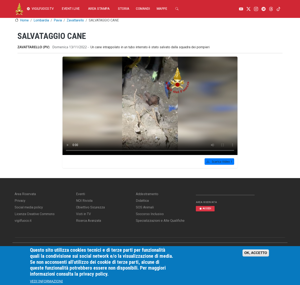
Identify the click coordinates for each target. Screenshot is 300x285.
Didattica (142, 201)
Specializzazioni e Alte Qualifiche (160, 221)
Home (24, 20)
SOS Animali (145, 207)
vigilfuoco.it (23, 221)
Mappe (162, 9)
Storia (123, 9)
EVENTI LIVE (71, 9)
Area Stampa (99, 9)
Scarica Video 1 (219, 162)
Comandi (143, 9)
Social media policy (29, 207)
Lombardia (41, 20)
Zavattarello (75, 20)
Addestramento (147, 194)
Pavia (58, 20)
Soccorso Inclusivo (150, 214)
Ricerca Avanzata (88, 221)
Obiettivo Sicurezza (90, 207)
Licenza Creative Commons (35, 214)
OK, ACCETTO (255, 253)
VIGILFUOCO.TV (40, 9)
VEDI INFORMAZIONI (46, 281)
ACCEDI (205, 208)
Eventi (80, 194)
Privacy (20, 201)
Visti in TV (83, 214)
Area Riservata (25, 194)
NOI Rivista (84, 201)
